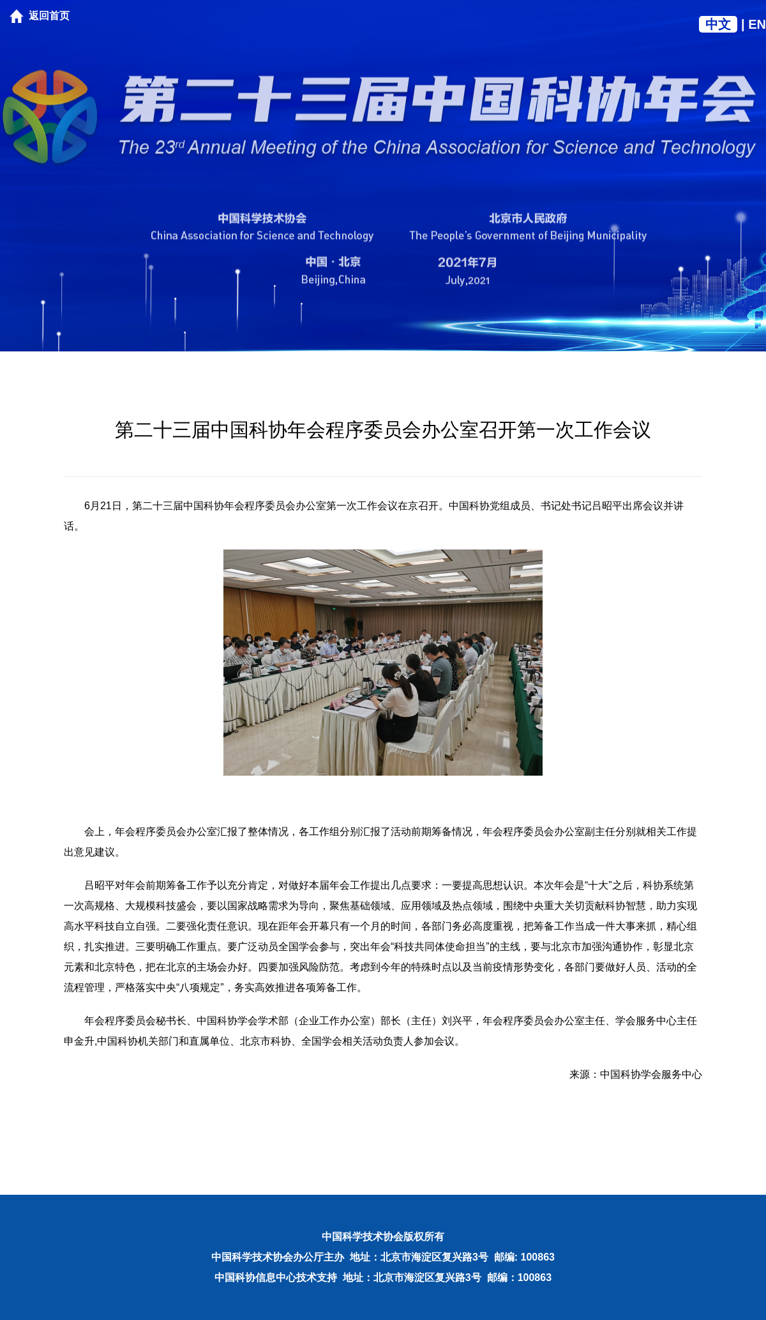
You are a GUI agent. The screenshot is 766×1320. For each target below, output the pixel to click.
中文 (718, 24)
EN (757, 24)
